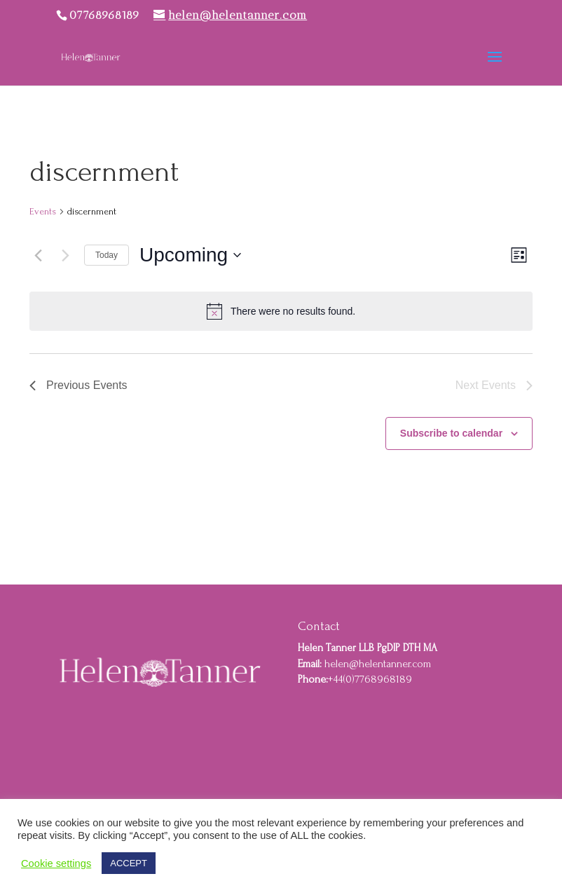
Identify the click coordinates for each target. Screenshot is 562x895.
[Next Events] (65, 255)
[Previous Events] (37, 255)
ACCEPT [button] (128, 863)
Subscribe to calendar (451, 433)
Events (42, 211)
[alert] (281, 311)
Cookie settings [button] (56, 863)
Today (106, 255)
